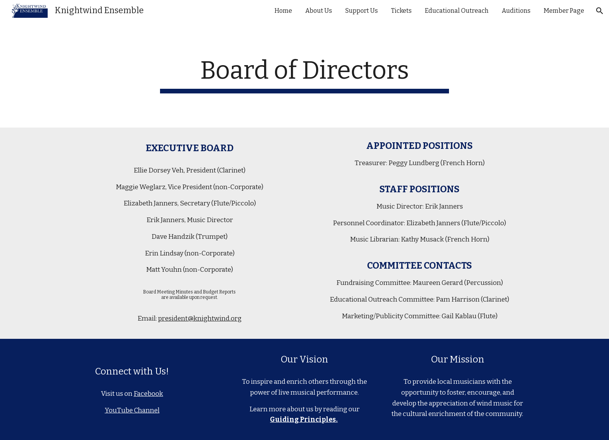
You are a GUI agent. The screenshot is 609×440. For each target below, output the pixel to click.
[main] (304, 75)
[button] (599, 11)
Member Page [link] (564, 10)
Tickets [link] (401, 10)
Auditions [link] (516, 10)
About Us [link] (318, 10)
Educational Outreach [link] (457, 10)
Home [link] (283, 10)
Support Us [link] (361, 10)
